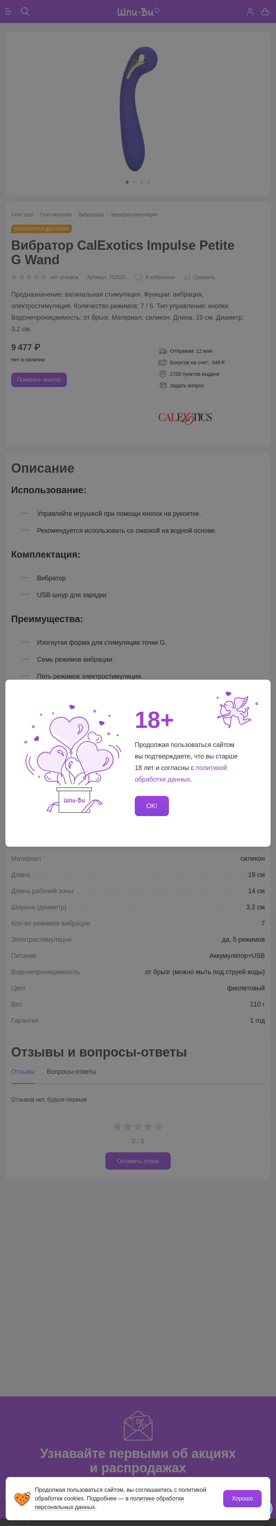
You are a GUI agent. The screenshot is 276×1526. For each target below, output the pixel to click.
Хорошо (242, 1498)
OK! (151, 806)
